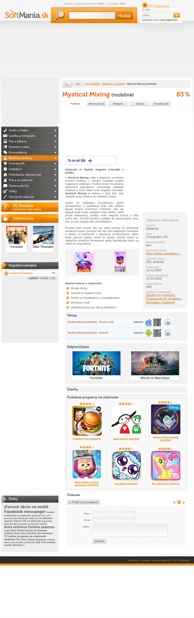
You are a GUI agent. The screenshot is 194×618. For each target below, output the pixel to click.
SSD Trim (41, 542)
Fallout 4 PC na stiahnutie (27, 521)
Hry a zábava (18, 141)
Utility (13, 191)
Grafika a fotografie (22, 136)
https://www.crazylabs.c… (164, 253)
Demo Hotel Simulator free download (33, 533)
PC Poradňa (35, 207)
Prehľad (75, 103)
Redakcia (184, 560)
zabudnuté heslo (150, 20)
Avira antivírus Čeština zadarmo (29, 527)
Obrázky (118, 103)
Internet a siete (19, 147)
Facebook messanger (25, 511)
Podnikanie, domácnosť (25, 174)
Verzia (140, 103)
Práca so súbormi (20, 180)
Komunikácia (18, 152)
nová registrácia (168, 20)
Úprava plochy (19, 185)
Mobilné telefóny (20, 158)
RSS (174, 560)
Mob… (79, 83)
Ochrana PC (17, 163)
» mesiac (44, 278)
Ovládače (15, 169)
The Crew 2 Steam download (31, 539)
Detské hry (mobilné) (113, 83)
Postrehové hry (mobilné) (163, 299)
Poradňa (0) (161, 103)
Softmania (133, 560)
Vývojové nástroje (21, 197)
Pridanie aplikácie (160, 560)
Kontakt (145, 560)
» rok (52, 278)
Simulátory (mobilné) (160, 302)
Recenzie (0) (96, 103)
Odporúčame (23, 218)
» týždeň (33, 278)
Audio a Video (18, 130)
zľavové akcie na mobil (26, 506)
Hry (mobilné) (92, 83)
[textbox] (91, 15)
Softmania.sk (66, 84)
